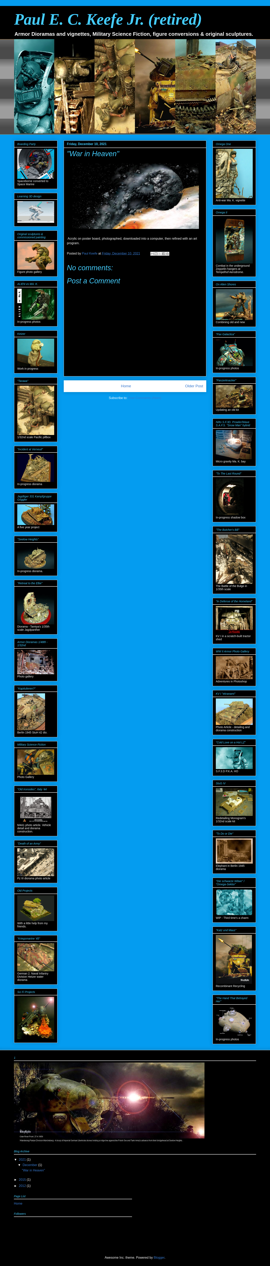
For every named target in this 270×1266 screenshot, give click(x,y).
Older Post (194, 386)
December (30, 1165)
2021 (23, 1159)
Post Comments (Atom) (144, 398)
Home (126, 386)
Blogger (159, 1257)
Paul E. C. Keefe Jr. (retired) (108, 19)
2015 (23, 1179)
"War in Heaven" (33, 1170)
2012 (23, 1186)
